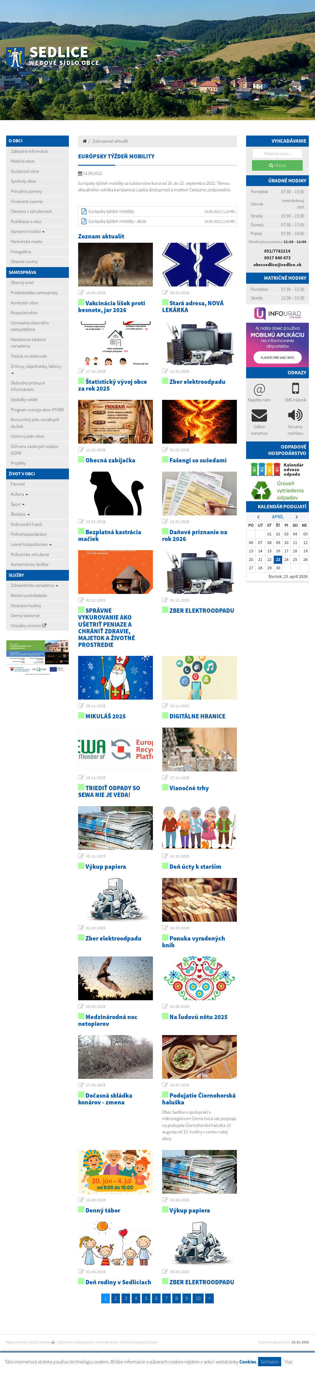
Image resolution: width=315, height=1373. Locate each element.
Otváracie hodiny (26, 605)
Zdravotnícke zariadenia (34, 585)
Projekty (18, 463)
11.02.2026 (96, 450)
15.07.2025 (179, 1085)
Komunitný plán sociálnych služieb (35, 423)
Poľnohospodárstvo (29, 534)
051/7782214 (277, 251)
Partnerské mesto (26, 241)
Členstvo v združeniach (31, 211)
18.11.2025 (96, 777)
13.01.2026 (179, 521)
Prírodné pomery (26, 191)
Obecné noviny (24, 261)
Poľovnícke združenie (30, 554)
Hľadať (277, 165)
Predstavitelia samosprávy (34, 292)
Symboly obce (23, 181)
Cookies (247, 1362)
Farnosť (18, 484)
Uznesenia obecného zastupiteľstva (30, 326)
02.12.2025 (96, 600)
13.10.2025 (179, 856)
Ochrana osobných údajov (139, 1342)
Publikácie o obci (26, 221)
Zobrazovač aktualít (110, 141)
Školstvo (20, 514)
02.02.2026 (179, 450)
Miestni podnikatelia (29, 595)
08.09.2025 (179, 1006)
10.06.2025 (179, 1200)
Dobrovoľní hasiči (26, 524)
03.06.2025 (96, 1271)
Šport (18, 504)
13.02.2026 (179, 371)
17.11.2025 (179, 777)
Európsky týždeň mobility (111, 211)
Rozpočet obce (24, 312)
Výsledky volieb (24, 399)
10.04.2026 (96, 292)
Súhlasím (270, 1362)
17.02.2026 (96, 371)
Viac (289, 1362)
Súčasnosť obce (25, 171)
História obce (22, 161)
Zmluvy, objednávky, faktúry (36, 369)
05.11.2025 (96, 856)
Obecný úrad (22, 282)
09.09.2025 (96, 1006)
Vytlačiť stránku (41, 1342)
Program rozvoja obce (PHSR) (37, 409)
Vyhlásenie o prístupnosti (75, 1342)
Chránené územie (27, 201)
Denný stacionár (25, 615)
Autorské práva (107, 1342)
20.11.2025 (179, 706)
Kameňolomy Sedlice (30, 564)
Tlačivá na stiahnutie (29, 356)
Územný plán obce (27, 436)
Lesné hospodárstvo (31, 544)
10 (198, 1298)
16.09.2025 (179, 928)
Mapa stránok (16, 1342)
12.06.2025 (96, 1200)
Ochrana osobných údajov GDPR (34, 450)
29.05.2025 (179, 1271)
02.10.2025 (96, 928)
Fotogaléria (21, 251)
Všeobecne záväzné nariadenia (28, 343)
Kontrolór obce (24, 303)
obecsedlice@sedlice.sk (277, 264)
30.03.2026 (179, 292)
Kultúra (19, 494)
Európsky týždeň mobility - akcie (117, 221)
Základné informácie (29, 151)
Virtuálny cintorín (28, 625)
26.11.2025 (179, 600)
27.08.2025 (96, 1085)
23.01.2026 (96, 521)
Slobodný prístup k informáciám (28, 386)
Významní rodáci (28, 231)
